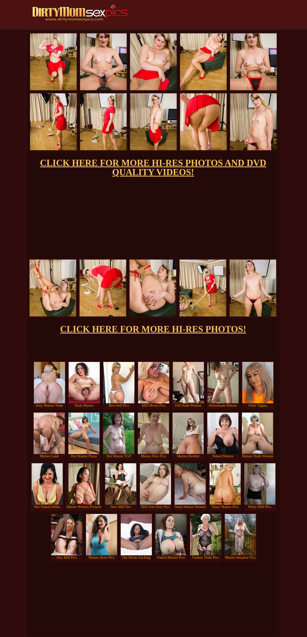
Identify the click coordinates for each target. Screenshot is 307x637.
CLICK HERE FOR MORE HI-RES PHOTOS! (153, 329)
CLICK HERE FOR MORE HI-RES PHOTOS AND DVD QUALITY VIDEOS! (153, 167)
